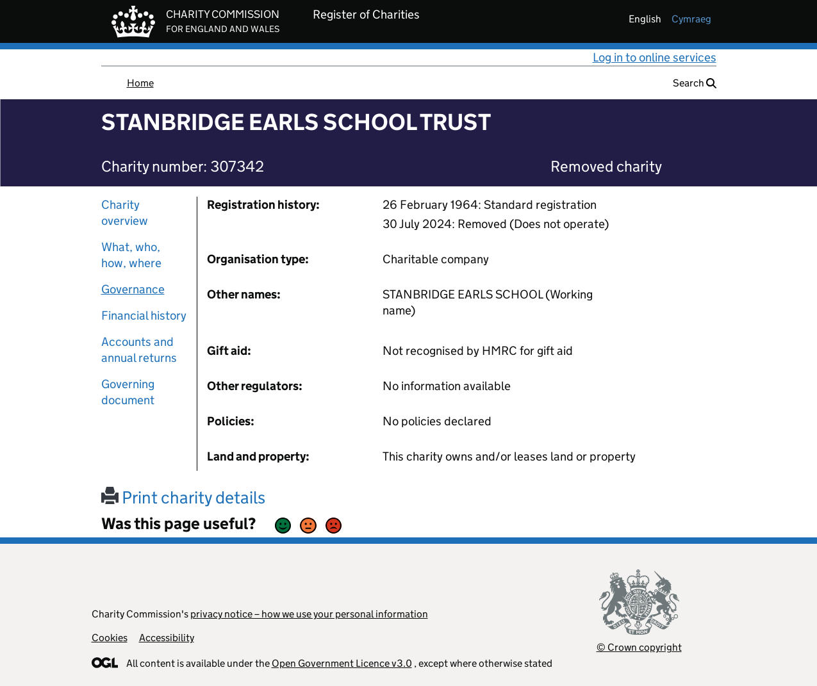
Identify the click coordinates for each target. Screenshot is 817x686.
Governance (133, 289)
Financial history (143, 315)
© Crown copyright (639, 647)
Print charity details (183, 497)
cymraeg (691, 19)
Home (140, 83)
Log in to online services (654, 57)
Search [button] (694, 83)
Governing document (127, 392)
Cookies (110, 638)
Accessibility (166, 638)
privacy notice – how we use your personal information (309, 614)
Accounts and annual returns (139, 349)
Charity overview (124, 212)
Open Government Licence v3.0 (342, 663)
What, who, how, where (131, 255)
